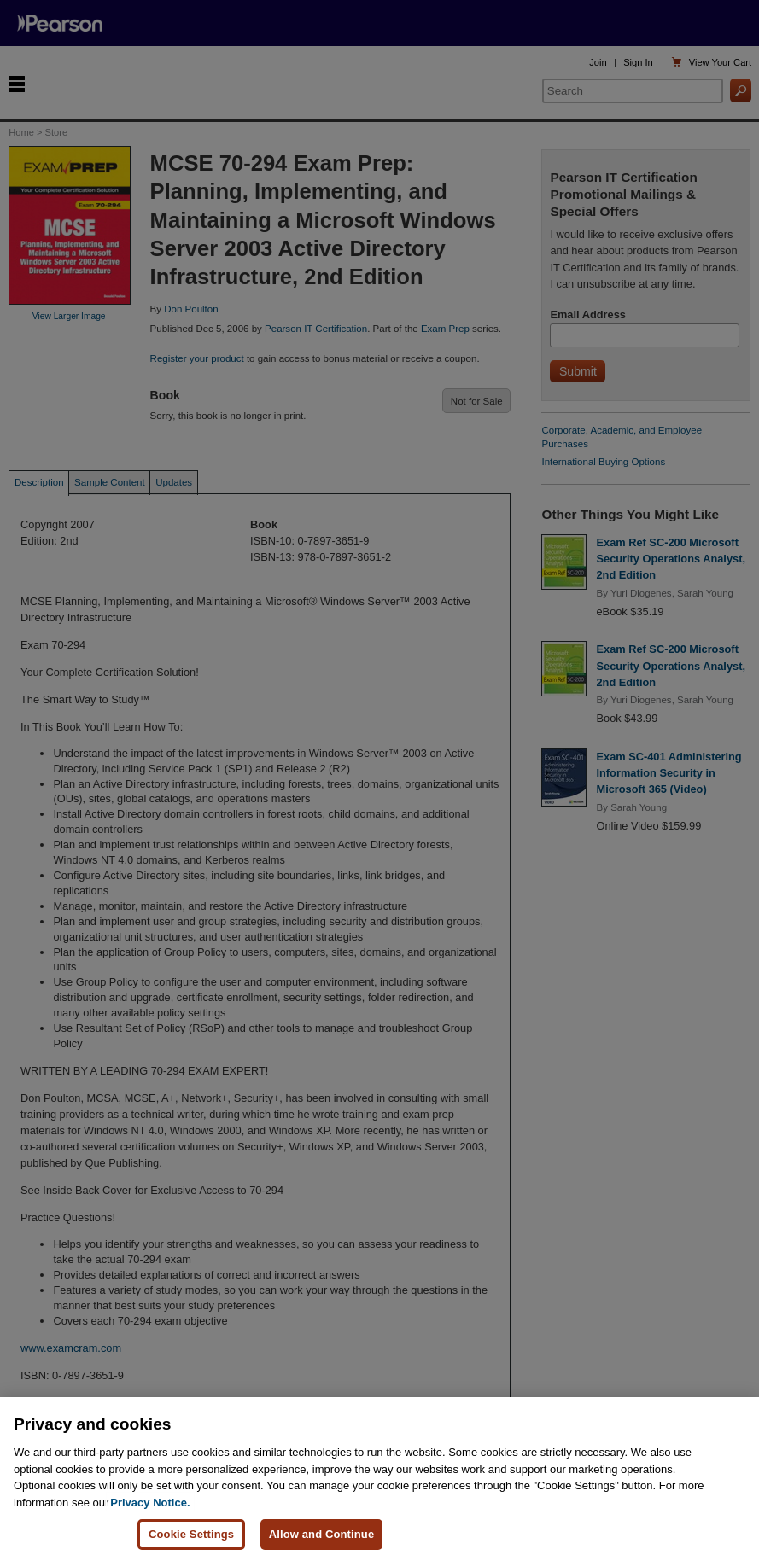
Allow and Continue (322, 1534)
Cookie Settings (191, 1534)
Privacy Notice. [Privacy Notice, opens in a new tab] (150, 1502)
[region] (379, 1479)
